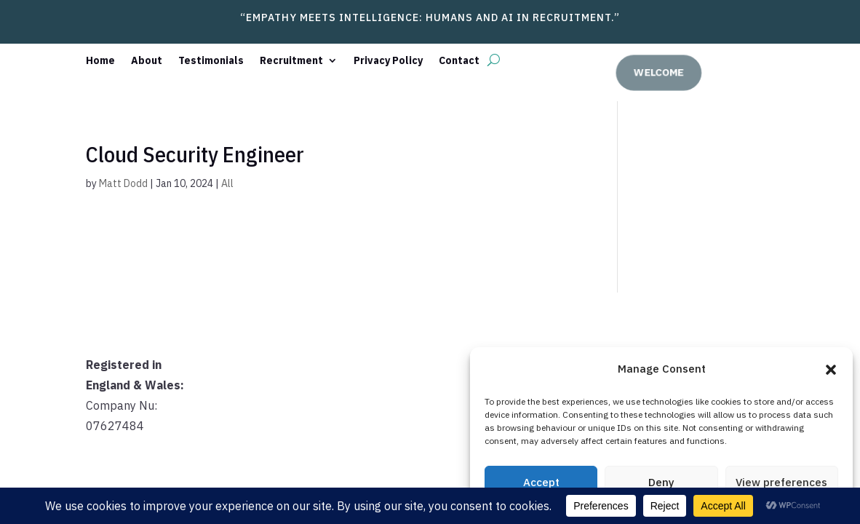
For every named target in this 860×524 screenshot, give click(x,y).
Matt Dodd (123, 183)
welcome (662, 72)
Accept (541, 482)
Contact (459, 61)
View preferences (781, 482)
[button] (831, 369)
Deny (661, 482)
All (227, 183)
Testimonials (211, 61)
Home (100, 61)
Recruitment (291, 61)
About (146, 61)
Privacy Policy (388, 61)
